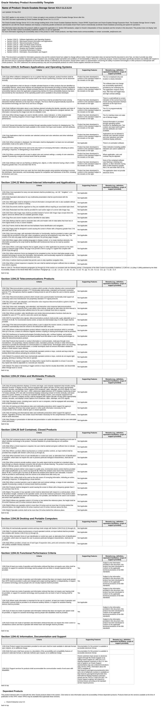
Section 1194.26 (12, 48)
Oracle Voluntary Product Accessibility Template (27, 2)
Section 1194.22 (12, 41)
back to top (5, 177)
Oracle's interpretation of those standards (95, 28)
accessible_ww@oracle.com (111, 32)
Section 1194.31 (12, 50)
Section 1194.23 (12, 43)
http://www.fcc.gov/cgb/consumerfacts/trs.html (93, 670)
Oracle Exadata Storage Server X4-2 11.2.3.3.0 (43, 19)
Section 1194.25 (12, 47)
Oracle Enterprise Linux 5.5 (15, 702)
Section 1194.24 (12, 45)
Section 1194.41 (12, 52)
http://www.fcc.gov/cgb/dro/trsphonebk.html (92, 674)
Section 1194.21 (12, 39)
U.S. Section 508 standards (64, 28)
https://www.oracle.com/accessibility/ (81, 32)
